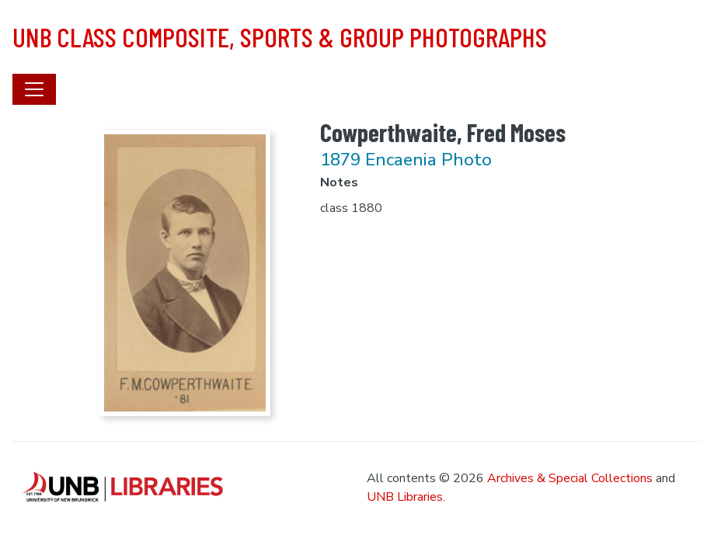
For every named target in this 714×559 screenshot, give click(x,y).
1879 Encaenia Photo (406, 160)
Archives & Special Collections (570, 478)
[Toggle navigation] (34, 89)
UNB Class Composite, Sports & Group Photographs (279, 36)
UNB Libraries (405, 496)
